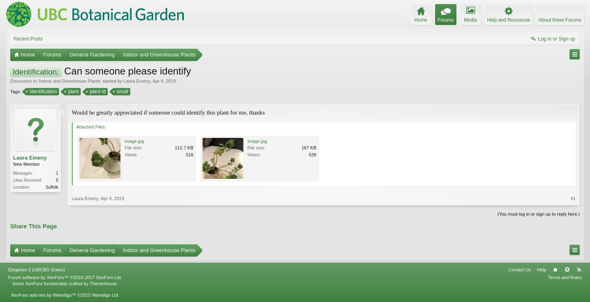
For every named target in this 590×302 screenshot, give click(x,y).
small (122, 91)
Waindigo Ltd (105, 295)
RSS (579, 270)
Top (567, 270)
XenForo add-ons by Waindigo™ (43, 295)
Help (541, 269)
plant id (97, 91)
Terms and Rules (565, 277)
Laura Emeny (136, 81)
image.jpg (134, 141)
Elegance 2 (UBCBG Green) (36, 269)
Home (555, 270)
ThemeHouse (103, 283)
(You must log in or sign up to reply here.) (538, 214)
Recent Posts (28, 39)
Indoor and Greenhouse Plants (69, 81)
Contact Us (519, 269)
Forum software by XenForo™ (65, 277)
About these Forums (560, 20)
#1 (573, 198)
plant (73, 91)
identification (42, 91)
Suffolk (52, 187)
